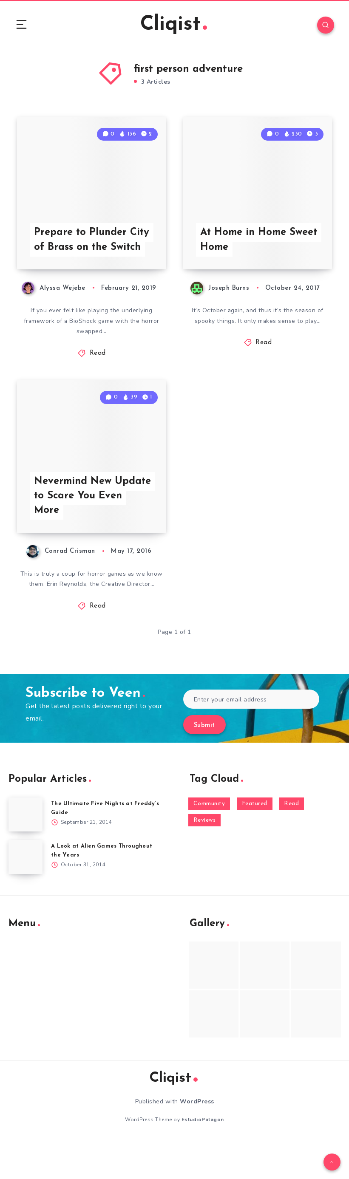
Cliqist (173, 25)
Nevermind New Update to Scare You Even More (93, 533)
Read (98, 373)
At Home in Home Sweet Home (244, 258)
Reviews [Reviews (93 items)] (204, 858)
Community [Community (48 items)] (209, 841)
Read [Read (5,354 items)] (291, 841)
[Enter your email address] (251, 736)
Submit (204, 763)
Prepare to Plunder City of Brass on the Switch (92, 258)
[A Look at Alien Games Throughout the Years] (26, 894)
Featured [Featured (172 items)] (254, 841)
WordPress (197, 1139)
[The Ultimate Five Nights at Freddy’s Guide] (26, 852)
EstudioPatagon (203, 1157)
